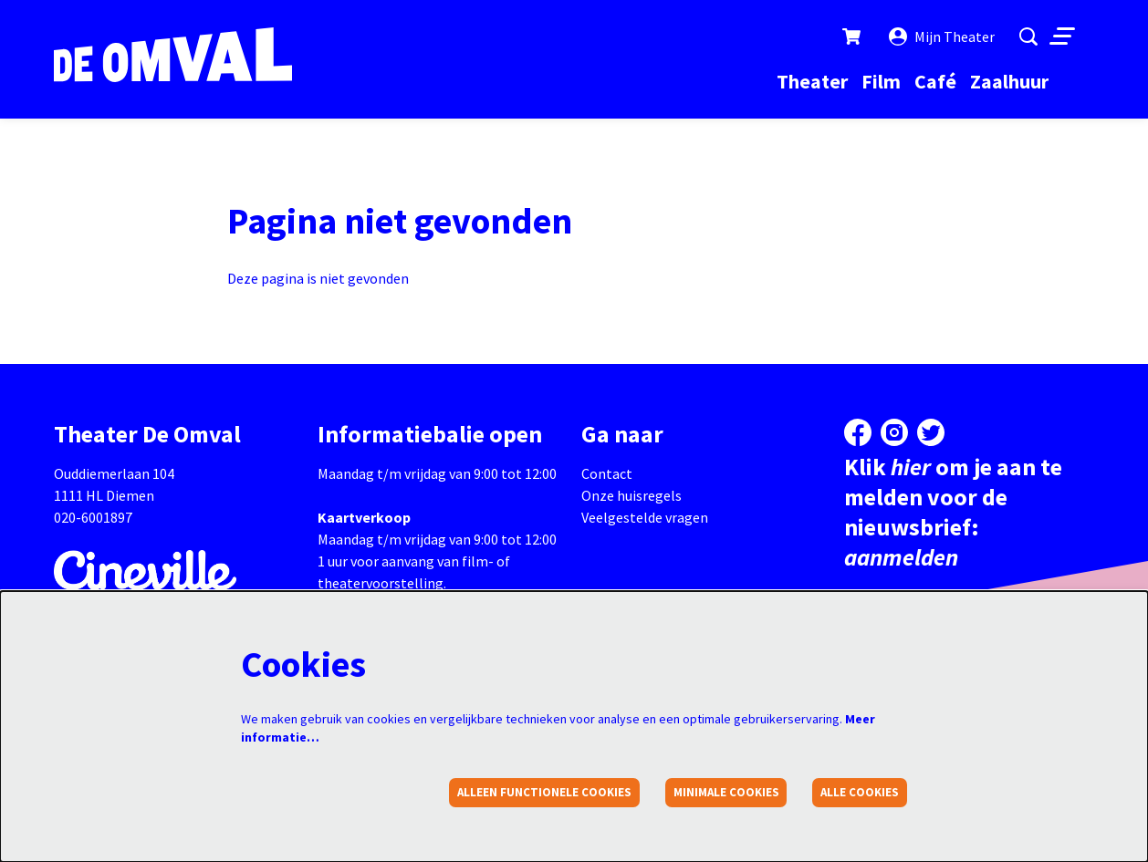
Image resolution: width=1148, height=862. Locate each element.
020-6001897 (93, 517)
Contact (606, 473)
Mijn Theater (942, 36)
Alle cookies (859, 792)
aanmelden (901, 557)
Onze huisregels (631, 495)
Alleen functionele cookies (544, 792)
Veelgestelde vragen (644, 517)
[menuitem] (812, 81)
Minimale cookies (726, 792)
